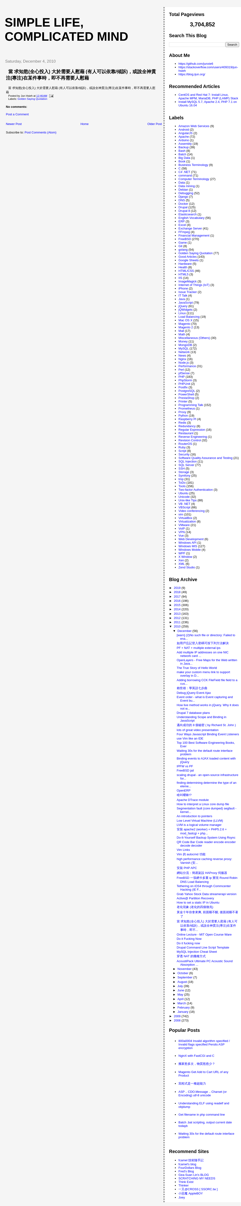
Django (183, 196)
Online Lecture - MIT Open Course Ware (204, 934)
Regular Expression (191, 429)
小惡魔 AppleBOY (190, 1193)
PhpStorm (185, 380)
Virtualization (187, 521)
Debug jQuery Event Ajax (194, 693)
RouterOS (185, 444)
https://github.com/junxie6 (195, 63)
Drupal (182, 207)
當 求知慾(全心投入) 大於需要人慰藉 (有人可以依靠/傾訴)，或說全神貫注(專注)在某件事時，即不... (207, 926)
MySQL (183, 348)
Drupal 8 (184, 211)
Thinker (183, 1185)
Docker (183, 203)
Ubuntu (183, 493)
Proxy (182, 412)
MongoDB (185, 345)
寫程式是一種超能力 (192, 1083)
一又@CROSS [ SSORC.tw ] (197, 1189)
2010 (177, 626)
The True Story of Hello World (197, 668)
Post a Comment (17, 114)
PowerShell (186, 394)
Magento (184, 324)
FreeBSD (184, 239)
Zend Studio (186, 567)
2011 (177, 622)
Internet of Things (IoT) (193, 285)
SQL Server (186, 465)
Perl (181, 369)
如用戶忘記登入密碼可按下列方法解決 (203, 643)
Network (184, 352)
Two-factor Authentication (195, 489)
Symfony (184, 475)
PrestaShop (186, 398)
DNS (181, 200)
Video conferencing (191, 511)
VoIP (181, 528)
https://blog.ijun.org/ (191, 74)
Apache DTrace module (193, 800)
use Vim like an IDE (190, 738)
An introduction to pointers (194, 816)
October (183, 973)
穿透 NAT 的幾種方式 (191, 956)
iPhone (183, 288)
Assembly (185, 143)
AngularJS (185, 133)
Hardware (185, 263)
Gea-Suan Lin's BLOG (193, 1175)
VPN (181, 532)
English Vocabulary (191, 218)
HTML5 (183, 274)
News (182, 355)
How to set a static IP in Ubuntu (198, 902)
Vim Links (183, 850)
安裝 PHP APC (187, 868)
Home (84, 124)
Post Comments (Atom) (40, 132)
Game (182, 242)
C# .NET (184, 172)
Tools (181, 486)
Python (183, 415)
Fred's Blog (186, 1171)
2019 (177, 588)
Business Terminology (193, 165)
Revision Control (189, 440)
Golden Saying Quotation (32, 98)
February (184, 1007)
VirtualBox (185, 518)
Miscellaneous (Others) (194, 338)
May (180, 994)
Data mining (186, 186)
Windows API (187, 542)
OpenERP (184, 790)
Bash (181, 151)
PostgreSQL (186, 391)
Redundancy (187, 426)
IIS (180, 278)
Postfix (183, 387)
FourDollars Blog (189, 1168)
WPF (181, 553)
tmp (181, 479)
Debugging (185, 193)
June (181, 990)
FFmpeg (184, 232)
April (181, 999)
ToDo (181, 482)
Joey (181, 1197)
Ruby (181, 447)
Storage (183, 472)
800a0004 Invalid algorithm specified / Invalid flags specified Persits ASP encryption (204, 1044)
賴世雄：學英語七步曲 (192, 688)
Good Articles (187, 256)
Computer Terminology (193, 179)
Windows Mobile (189, 549)
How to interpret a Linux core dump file (203, 804)
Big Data (184, 158)
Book (181, 161)
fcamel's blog (187, 1164)
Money (183, 341)
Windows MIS (187, 546)
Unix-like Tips (187, 500)
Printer (182, 401)
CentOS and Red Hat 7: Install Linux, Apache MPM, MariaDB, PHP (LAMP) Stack (208, 96)
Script (182, 451)
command (185, 175)
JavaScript (185, 302)
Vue (181, 535)
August (182, 982)
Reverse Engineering (192, 436)
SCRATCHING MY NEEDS (196, 1178)
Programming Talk (190, 405)
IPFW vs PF (185, 766)
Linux (182, 313)
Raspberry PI (187, 419)
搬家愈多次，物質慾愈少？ (196, 1063)
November (185, 969)
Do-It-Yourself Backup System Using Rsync (206, 837)
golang (183, 249)
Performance (187, 366)
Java (181, 299)
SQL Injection (187, 461)
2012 (177, 618)
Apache (183, 136)
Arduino (183, 140)
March (182, 1003)
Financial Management (193, 235)
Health (182, 267)
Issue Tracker (187, 292)
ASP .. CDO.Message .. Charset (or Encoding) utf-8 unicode (202, 1093)
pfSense (184, 373)
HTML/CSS (186, 271)
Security (183, 454)
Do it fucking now (188, 943)
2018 (177, 592)
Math (181, 334)
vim (180, 514)
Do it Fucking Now (189, 939)
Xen (181, 560)
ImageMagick (187, 281)
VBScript (184, 507)
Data (181, 182)
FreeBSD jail (185, 770)
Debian (183, 189)
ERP (181, 221)
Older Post (154, 124)
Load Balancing (189, 316)
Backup (183, 147)
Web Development (191, 539)
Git (180, 246)
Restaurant (185, 433)
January (183, 1011)
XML (181, 564)
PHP (181, 376)
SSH (181, 468)
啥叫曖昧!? (184, 795)
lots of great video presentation (198, 730)
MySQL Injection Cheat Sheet (197, 951)
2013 (177, 613)
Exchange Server (190, 228)
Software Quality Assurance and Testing (205, 458)
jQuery (182, 306)
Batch (182, 154)
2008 (177, 1020)
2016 (177, 601)
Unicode (184, 496)
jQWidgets (185, 309)
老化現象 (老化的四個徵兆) (195, 907)
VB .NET (184, 504)
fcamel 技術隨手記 (191, 1160)
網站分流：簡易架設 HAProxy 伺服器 (202, 873)
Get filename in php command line (201, 1114)
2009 (177, 1016)
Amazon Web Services (193, 126)
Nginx (182, 359)
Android (183, 129)
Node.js (183, 362)
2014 (177, 609)
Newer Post (14, 124)
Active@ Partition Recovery (195, 898)
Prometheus (186, 408)
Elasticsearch (187, 214)
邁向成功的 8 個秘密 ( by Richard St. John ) (206, 725)
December (185, 631)
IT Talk (182, 295)
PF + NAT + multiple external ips (199, 648)
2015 (177, 605)
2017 (177, 596)
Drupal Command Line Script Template (203, 947)
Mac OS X (185, 320)
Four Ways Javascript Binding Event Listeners (208, 734)
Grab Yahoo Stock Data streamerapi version (207, 894)
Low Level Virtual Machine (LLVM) (200, 820)
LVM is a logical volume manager (199, 825)
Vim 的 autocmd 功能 (191, 854)
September (185, 977)
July (180, 986)
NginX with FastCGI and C (196, 1055)
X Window (185, 557)
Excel (182, 225)
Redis (182, 422)
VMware (184, 525)
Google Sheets (188, 260)
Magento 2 (185, 327)
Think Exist (185, 1182)
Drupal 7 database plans (193, 713)
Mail (181, 331)
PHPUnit (184, 384)
